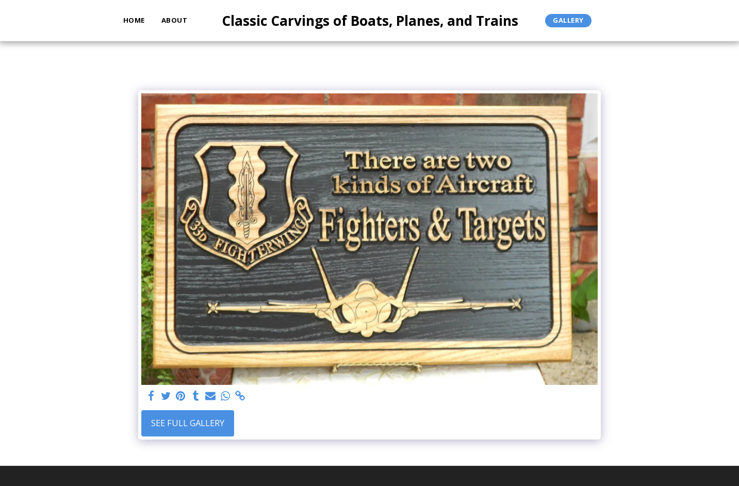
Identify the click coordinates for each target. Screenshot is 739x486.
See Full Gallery (187, 423)
